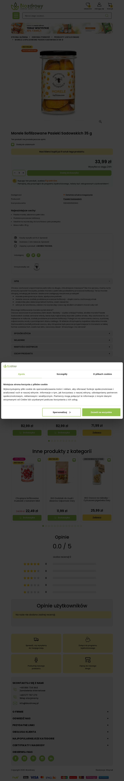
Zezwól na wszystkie (101, 412)
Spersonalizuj (62, 412)
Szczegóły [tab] (62, 374)
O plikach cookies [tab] (102, 374)
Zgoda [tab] (21, 374)
